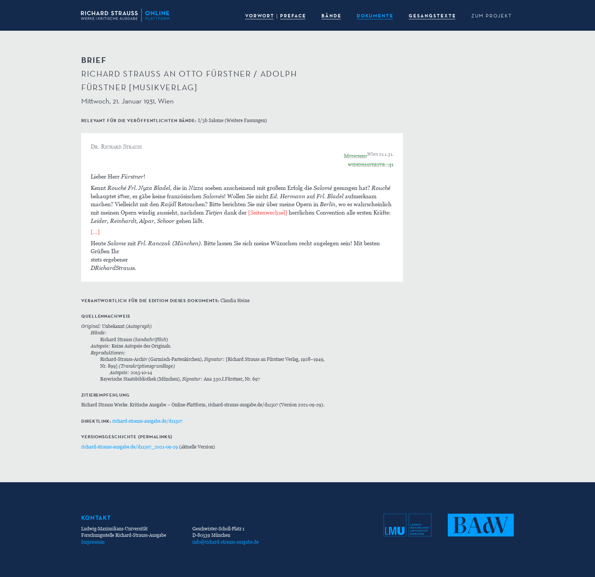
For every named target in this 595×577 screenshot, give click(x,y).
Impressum (93, 542)
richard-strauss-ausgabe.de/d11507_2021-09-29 (129, 447)
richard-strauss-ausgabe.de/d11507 (147, 421)
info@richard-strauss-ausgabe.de (225, 542)
